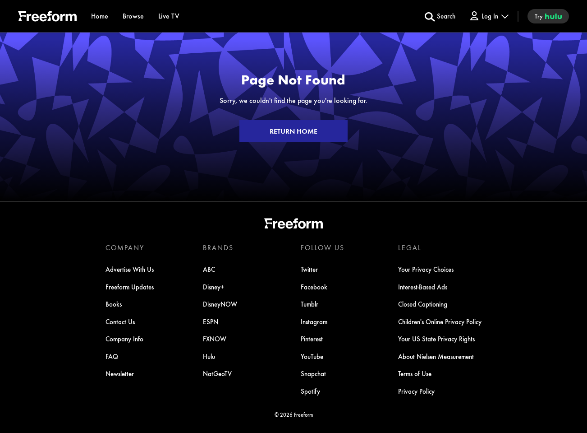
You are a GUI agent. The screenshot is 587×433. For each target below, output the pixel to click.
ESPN (210, 321)
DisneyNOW (220, 303)
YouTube (312, 356)
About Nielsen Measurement (436, 356)
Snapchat (313, 373)
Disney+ (214, 286)
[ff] (47, 17)
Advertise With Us (129, 269)
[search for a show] (440, 16)
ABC (209, 269)
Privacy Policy (416, 391)
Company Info (124, 338)
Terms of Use (414, 373)
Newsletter (119, 373)
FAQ (111, 356)
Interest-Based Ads (422, 286)
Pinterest (312, 338)
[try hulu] (548, 16)
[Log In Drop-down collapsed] (489, 16)
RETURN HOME (293, 130)
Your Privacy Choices (426, 269)
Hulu (209, 356)
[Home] (99, 16)
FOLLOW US (322, 247)
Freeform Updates (129, 286)
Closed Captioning (422, 303)
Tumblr (309, 303)
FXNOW (214, 338)
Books (113, 303)
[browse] (133, 16)
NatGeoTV (217, 373)
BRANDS (218, 247)
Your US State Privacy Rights (436, 338)
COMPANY (124, 247)
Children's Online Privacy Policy (440, 321)
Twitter (309, 269)
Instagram (314, 321)
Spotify (310, 391)
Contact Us (120, 321)
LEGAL (410, 247)
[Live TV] (168, 16)
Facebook (314, 286)
